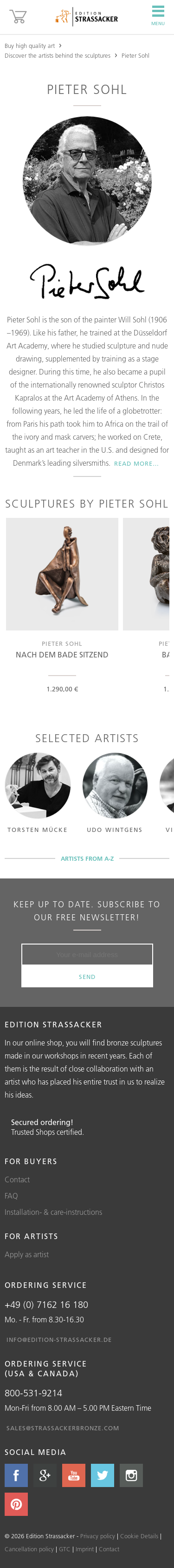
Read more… (136, 463)
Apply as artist (27, 1254)
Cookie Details (139, 1536)
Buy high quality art (30, 45)
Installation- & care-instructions (53, 1212)
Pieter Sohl (135, 55)
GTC (65, 1549)
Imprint (85, 1549)
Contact (17, 1179)
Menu (158, 16)
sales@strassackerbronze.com (62, 1428)
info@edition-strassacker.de (59, 1339)
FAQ (11, 1195)
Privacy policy (97, 1536)
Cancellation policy (29, 1549)
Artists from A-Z (87, 858)
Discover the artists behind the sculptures (57, 55)
